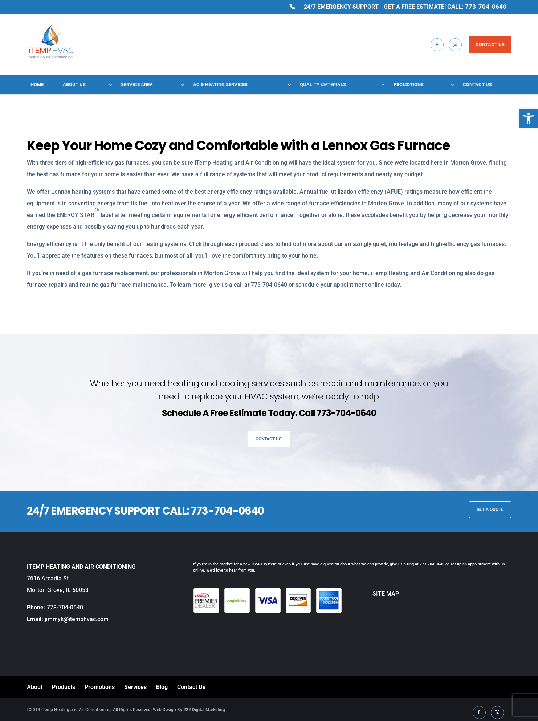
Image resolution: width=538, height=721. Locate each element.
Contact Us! (269, 439)
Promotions (409, 84)
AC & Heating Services (220, 84)
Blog (162, 687)
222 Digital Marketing (204, 709)
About (34, 687)
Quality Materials (323, 84)
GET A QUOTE (490, 509)
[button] (528, 118)
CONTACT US (490, 44)
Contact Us (477, 84)
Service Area (137, 84)
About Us (74, 84)
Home (37, 84)
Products (63, 687)
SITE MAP (370, 593)
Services (135, 687)
